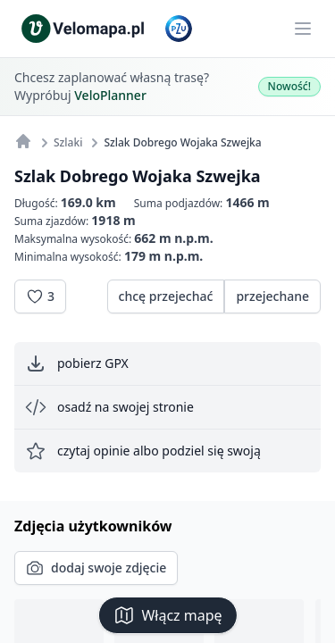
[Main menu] (303, 28)
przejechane (272, 296)
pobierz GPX (77, 363)
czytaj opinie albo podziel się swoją (143, 451)
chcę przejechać (166, 296)
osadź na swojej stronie (109, 407)
